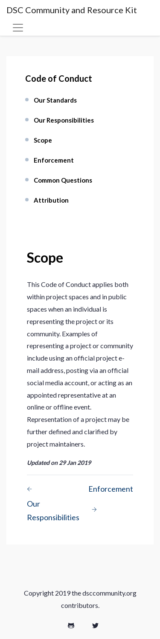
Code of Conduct (58, 78)
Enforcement (54, 160)
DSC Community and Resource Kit (71, 10)
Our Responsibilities (64, 120)
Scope (43, 140)
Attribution (51, 200)
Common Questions (63, 180)
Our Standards (55, 100)
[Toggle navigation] (17, 28)
